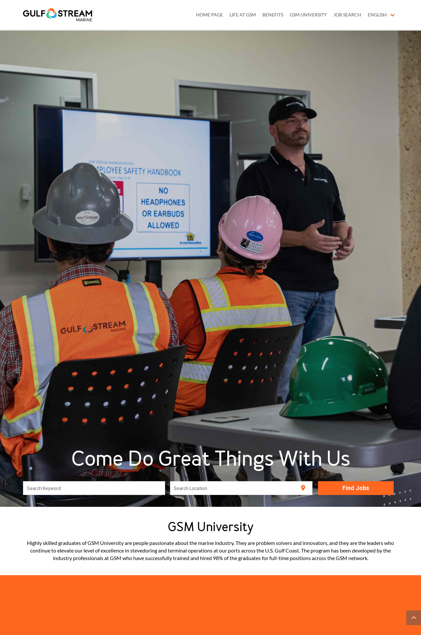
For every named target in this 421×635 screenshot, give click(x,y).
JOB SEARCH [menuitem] (347, 14)
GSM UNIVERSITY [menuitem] (308, 14)
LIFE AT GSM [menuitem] (243, 14)
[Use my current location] (303, 488)
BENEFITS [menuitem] (272, 14)
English (381, 14)
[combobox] (94, 488)
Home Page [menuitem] (209, 14)
